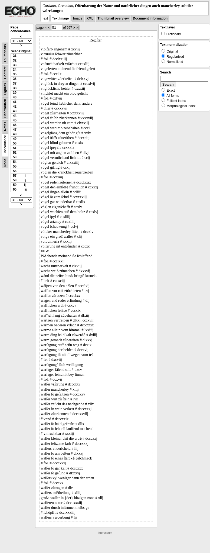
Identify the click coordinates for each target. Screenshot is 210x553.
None (5, 163)
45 (15, 120)
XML (90, 18)
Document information (150, 18)
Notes (5, 126)
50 (15, 143)
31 (15, 56)
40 (15, 97)
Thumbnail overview (113, 18)
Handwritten (5, 108)
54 (15, 162)
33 (15, 65)
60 (15, 189)
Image (78, 18)
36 (15, 79)
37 (15, 83)
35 (15, 74)
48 (15, 134)
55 (15, 166)
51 (15, 148)
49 (15, 139)
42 (15, 106)
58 (15, 180)
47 (15, 129)
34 (15, 70)
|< (46, 28)
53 (15, 157)
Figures (5, 89)
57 (15, 176)
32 (15, 60)
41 (15, 102)
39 (15, 93)
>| (77, 28)
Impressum (105, 532)
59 (15, 185)
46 (15, 125)
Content (5, 73)
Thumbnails (5, 53)
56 (15, 171)
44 (15, 116)
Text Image (60, 18)
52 (15, 153)
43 (15, 111)
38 (15, 88)
